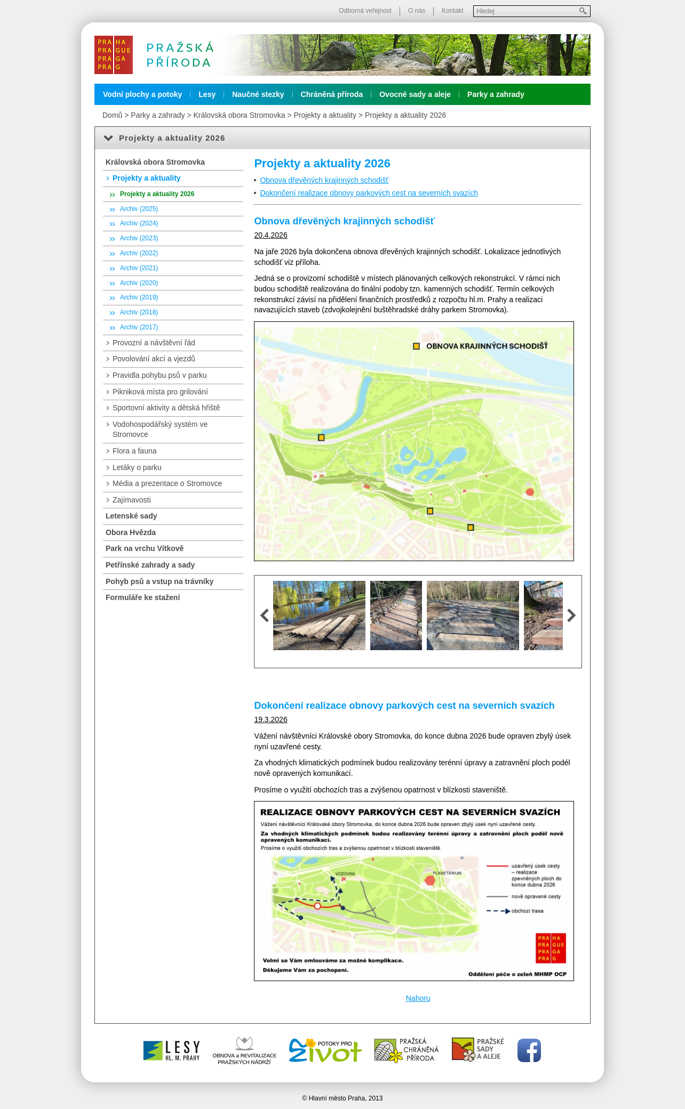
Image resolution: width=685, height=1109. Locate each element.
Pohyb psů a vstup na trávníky (159, 581)
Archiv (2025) (139, 209)
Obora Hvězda (131, 532)
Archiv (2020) (139, 283)
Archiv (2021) (139, 268)
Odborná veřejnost (365, 10)
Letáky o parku (137, 467)
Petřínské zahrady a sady (150, 565)
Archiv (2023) (139, 238)
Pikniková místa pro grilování (160, 391)
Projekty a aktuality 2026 (406, 115)
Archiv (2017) (139, 327)
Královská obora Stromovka (239, 115)
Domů (112, 115)
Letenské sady (131, 516)
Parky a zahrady (495, 94)
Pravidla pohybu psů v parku (160, 375)
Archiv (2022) (139, 253)
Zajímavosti (132, 500)
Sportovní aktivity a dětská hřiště (166, 407)
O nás (416, 10)
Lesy (207, 94)
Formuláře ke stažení (143, 597)
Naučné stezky (258, 94)
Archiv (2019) (139, 297)
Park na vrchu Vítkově (145, 548)
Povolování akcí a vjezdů (154, 358)
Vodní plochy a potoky (142, 94)
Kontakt (453, 10)
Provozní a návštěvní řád (154, 342)
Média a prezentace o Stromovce (167, 483)
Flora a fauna (135, 451)
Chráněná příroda (332, 94)
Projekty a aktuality (324, 115)
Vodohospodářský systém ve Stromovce (160, 429)
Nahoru (418, 998)
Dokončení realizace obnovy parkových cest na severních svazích (369, 193)
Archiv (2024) (139, 223)
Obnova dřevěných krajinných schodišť (324, 180)
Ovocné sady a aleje (415, 94)
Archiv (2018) (139, 312)
